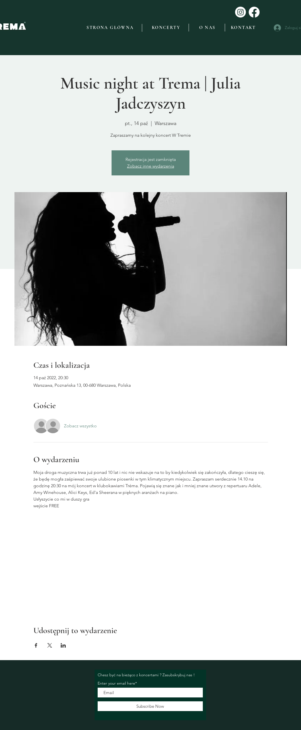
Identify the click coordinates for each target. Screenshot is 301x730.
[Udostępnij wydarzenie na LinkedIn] (63, 645)
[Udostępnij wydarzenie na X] (49, 645)
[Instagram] (240, 12)
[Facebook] (254, 12)
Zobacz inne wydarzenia (150, 166)
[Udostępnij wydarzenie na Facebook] (36, 645)
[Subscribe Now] (150, 706)
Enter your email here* (117, 683)
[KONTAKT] (243, 27)
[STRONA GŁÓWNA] (110, 27)
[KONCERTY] (166, 27)
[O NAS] (207, 27)
